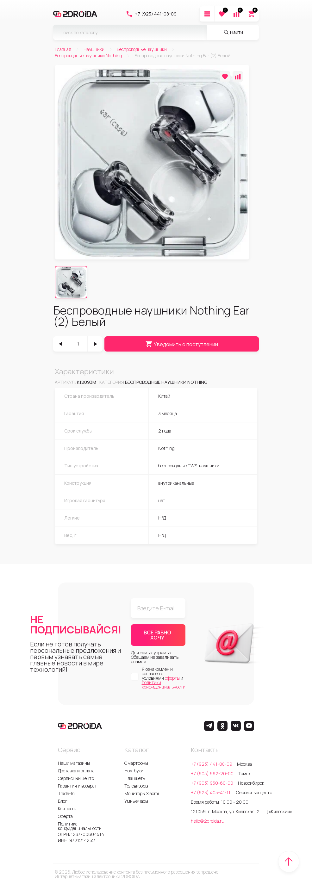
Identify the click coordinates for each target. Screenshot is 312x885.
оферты (173, 678)
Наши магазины (74, 763)
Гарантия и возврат (77, 786)
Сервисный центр (76, 778)
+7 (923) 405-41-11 (211, 792)
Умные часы (136, 801)
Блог (62, 801)
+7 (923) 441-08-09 (151, 14)
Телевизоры (136, 786)
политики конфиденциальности (163, 684)
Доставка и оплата (76, 771)
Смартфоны (136, 763)
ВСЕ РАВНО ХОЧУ (157, 635)
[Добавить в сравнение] (238, 76)
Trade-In (66, 793)
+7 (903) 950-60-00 (212, 783)
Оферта (65, 816)
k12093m (86, 382)
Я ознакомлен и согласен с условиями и (163, 678)
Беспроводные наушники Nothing (166, 382)
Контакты (67, 809)
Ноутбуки (133, 771)
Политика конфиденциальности (80, 826)
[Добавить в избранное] (225, 76)
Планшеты (135, 778)
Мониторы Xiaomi (141, 793)
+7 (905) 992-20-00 (212, 773)
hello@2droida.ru (207, 821)
